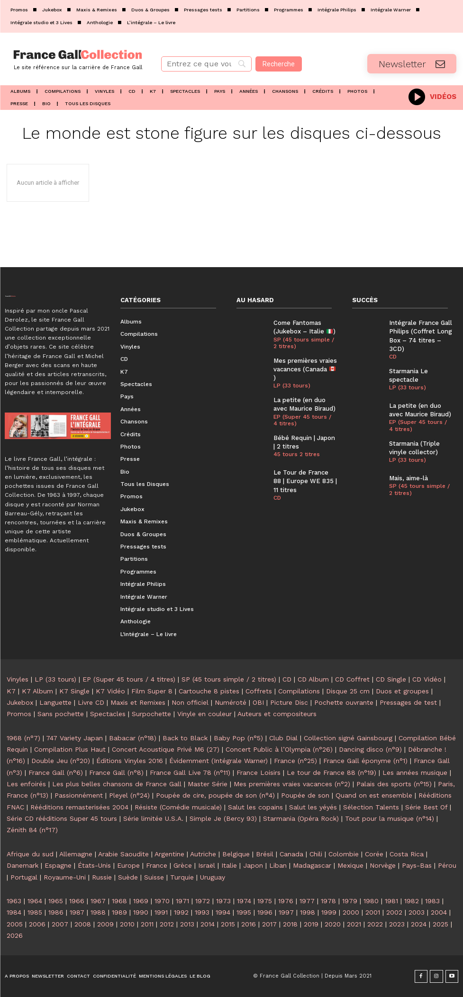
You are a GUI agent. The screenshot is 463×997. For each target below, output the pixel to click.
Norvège (383, 865)
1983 (432, 901)
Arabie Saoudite (123, 854)
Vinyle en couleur (204, 714)
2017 (269, 924)
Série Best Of (426, 807)
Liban (278, 865)
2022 (375, 924)
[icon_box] (432, 96)
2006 (37, 924)
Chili (315, 854)
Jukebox (20, 702)
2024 (419, 924)
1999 (328, 912)
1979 (349, 901)
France (156, 865)
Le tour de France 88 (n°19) (331, 772)
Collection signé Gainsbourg (348, 738)
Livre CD (91, 702)
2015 (228, 924)
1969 (140, 901)
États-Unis (94, 865)
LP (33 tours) (291, 385)
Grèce (182, 865)
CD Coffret (352, 679)
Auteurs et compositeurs (277, 714)
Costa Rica (407, 854)
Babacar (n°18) (132, 738)
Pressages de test (408, 702)
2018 (290, 924)
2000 (351, 912)
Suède (128, 877)
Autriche (203, 854)
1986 (56, 912)
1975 (264, 901)
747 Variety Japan (74, 738)
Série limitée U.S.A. (153, 818)
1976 (285, 901)
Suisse (154, 877)
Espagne (58, 865)
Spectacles (108, 714)
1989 (119, 912)
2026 (15, 935)
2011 (147, 924)
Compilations (299, 691)
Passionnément (78, 795)
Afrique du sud (30, 854)
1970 (162, 901)
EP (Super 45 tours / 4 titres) (302, 420)
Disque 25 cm (348, 691)
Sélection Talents (371, 807)
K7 (11, 691)
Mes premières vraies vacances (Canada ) (305, 369)
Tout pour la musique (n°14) (389, 818)
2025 (440, 924)
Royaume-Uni (65, 877)
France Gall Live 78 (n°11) (190, 772)
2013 (187, 924)
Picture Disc (289, 702)
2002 (394, 912)
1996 (264, 912)
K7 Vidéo (110, 691)
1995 (243, 912)
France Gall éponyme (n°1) (365, 760)
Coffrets (258, 691)
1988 (98, 912)
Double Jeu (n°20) (60, 760)
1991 (161, 912)
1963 (14, 901)
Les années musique (414, 772)
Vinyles (17, 679)
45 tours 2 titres (296, 454)
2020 (333, 924)
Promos (19, 714)
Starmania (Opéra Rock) (301, 818)
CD (277, 497)
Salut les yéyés (313, 807)
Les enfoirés (26, 784)
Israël (206, 865)
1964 (34, 901)
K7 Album (37, 691)
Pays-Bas (417, 865)
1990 (140, 912)
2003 (417, 912)
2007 (60, 924)
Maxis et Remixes (137, 702)
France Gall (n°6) (55, 772)
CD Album (313, 679)
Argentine (169, 854)
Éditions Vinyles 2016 (129, 760)
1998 (307, 912)
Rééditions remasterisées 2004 (79, 807)
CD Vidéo (427, 679)
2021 (354, 924)
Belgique (236, 854)
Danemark (22, 865)
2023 (397, 924)
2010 (127, 924)
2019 (311, 924)
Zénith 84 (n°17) (32, 830)
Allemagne (75, 854)
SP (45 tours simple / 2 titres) (303, 343)
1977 (307, 901)
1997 (286, 912)
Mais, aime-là (408, 478)
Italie (229, 865)
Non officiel (190, 702)
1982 (411, 901)
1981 (391, 901)
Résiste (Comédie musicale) (178, 807)
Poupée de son (305, 795)
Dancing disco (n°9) (370, 749)
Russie (102, 877)
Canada (291, 854)
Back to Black (185, 738)
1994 (223, 912)
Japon (253, 865)
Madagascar (312, 865)
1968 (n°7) (23, 738)
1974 (244, 901)
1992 (181, 912)
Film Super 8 (151, 691)
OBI (258, 702)
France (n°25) (295, 760)
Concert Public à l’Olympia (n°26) (279, 749)
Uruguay (212, 877)
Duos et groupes (402, 691)
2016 (248, 924)
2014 (207, 924)
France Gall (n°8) (116, 772)
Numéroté (230, 702)
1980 (371, 901)
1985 (34, 912)
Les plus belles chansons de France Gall (117, 784)
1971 (182, 901)
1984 (14, 912)
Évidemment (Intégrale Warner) (218, 760)
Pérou (447, 865)
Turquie (182, 877)
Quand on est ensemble (374, 795)
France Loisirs (258, 772)
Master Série (207, 784)
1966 (76, 901)
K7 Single (74, 691)
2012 (167, 924)
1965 (55, 901)
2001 (372, 912)
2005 (15, 924)
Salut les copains (255, 807)
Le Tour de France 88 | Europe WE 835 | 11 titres (305, 481)
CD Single (391, 679)
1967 (98, 901)
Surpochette (151, 714)
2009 (105, 924)
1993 (202, 912)
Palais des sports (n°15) (394, 784)
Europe (128, 865)
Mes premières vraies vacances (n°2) (292, 784)
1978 (328, 901)
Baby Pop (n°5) (238, 738)
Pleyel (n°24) (129, 795)
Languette (55, 702)
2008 (82, 924)
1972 (202, 901)
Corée (374, 854)
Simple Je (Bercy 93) (223, 818)
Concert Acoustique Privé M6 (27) (165, 749)
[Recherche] (278, 64)
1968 (119, 901)
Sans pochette (60, 714)
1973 (223, 901)
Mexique (350, 865)
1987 (77, 912)
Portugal (23, 877)
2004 (439, 912)
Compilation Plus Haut (70, 749)
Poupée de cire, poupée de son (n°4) (215, 795)
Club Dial (283, 738)
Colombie (343, 854)
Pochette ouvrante (343, 702)
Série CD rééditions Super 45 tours (62, 818)
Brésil (264, 854)
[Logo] (77, 59)
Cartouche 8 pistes (209, 691)
